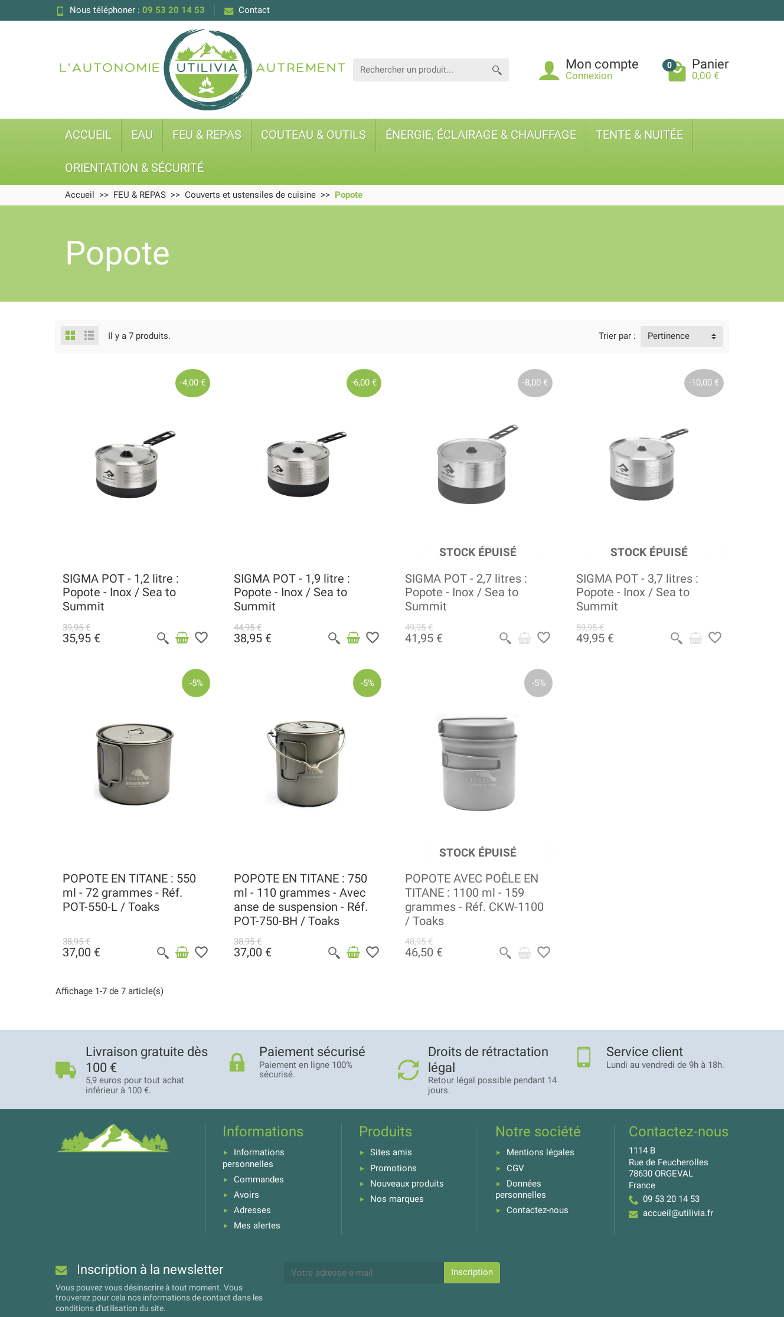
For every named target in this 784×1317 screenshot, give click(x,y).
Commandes (259, 1179)
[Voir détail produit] (524, 638)
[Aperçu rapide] (163, 638)
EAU (142, 135)
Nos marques (397, 1199)
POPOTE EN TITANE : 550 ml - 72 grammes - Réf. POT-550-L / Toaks (129, 893)
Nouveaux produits (407, 1183)
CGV (515, 1168)
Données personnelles (520, 1189)
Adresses (252, 1210)
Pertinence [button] (669, 336)
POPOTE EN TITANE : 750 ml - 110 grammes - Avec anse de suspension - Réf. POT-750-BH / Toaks (301, 899)
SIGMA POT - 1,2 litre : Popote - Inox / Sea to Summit (121, 593)
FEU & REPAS (206, 135)
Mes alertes (257, 1225)
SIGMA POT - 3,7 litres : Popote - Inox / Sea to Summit (637, 593)
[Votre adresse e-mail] (364, 1272)
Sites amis (391, 1152)
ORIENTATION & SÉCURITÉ (134, 168)
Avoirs (246, 1194)
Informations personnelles (254, 1158)
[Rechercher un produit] (419, 69)
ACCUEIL (88, 135)
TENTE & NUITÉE (639, 135)
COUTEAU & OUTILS (313, 135)
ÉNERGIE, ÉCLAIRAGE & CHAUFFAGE (481, 135)
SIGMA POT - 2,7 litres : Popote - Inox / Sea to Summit (466, 593)
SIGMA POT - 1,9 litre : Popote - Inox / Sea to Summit (292, 593)
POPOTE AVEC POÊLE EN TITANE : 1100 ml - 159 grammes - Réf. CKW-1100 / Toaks (474, 899)
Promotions (393, 1168)
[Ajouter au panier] (182, 638)
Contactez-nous (538, 1210)
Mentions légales (540, 1152)
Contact (247, 10)
